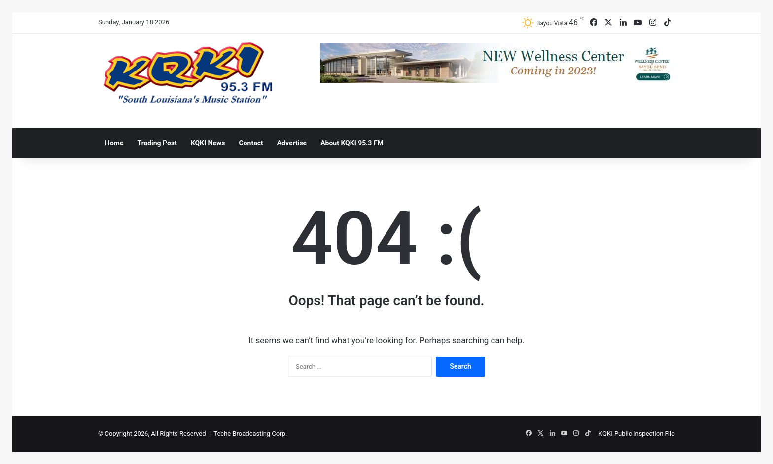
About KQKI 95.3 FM (352, 143)
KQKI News (208, 143)
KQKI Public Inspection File (636, 433)
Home (114, 143)
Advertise (292, 143)
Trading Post (156, 143)
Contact (251, 143)
